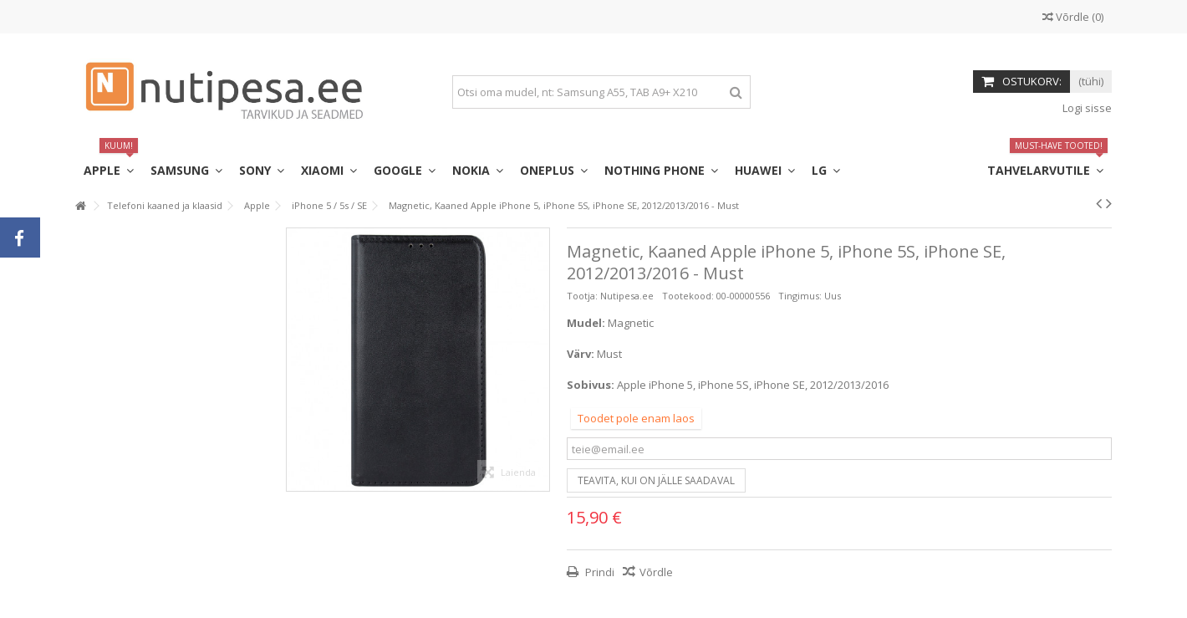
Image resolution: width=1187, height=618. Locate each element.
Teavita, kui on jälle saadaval (656, 480)
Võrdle (656, 572)
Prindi (598, 572)
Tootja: (582, 295)
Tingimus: (800, 295)
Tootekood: (688, 295)
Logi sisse (1086, 107)
